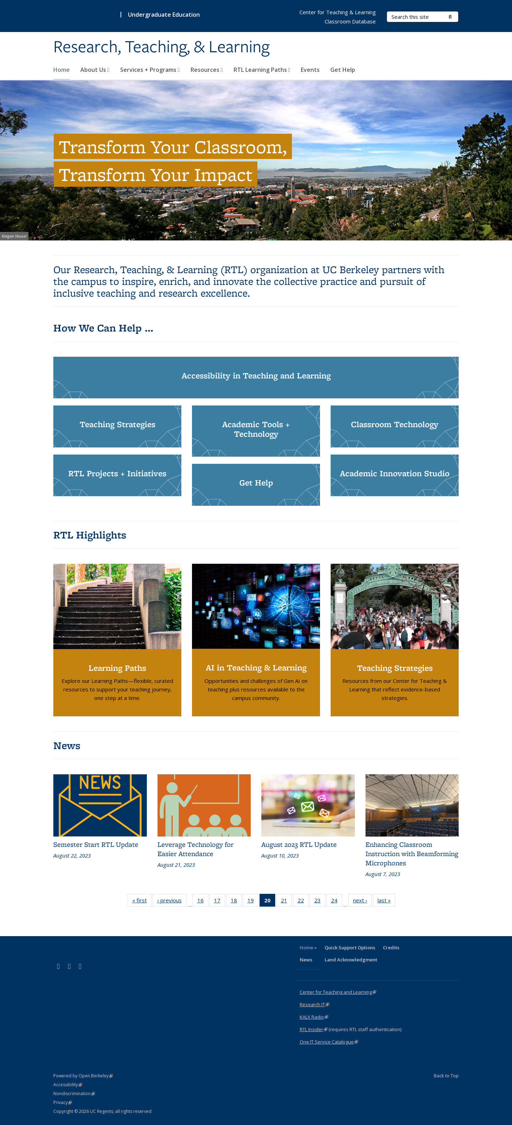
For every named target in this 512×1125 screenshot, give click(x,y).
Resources (207, 70)
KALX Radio (314, 1017)
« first (141, 901)
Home (61, 70)
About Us (95, 70)
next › (362, 901)
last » (386, 901)
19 (252, 901)
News (306, 959)
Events (310, 70)
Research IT (314, 1004)
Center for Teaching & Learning (337, 12)
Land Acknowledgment (351, 959)
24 (336, 901)
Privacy (62, 1102)
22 (303, 901)
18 (236, 901)
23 (319, 901)
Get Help (342, 70)
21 (286, 901)
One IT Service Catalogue (329, 1042)
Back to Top (446, 1075)
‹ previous (171, 901)
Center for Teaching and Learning (338, 992)
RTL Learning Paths (262, 70)
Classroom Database (350, 21)
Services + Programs (150, 70)
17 (219, 901)
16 (202, 901)
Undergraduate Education (164, 14)
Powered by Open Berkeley (83, 1076)
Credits (391, 947)
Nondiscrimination (74, 1093)
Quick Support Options (350, 947)
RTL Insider (313, 1029)
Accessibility (67, 1085)
